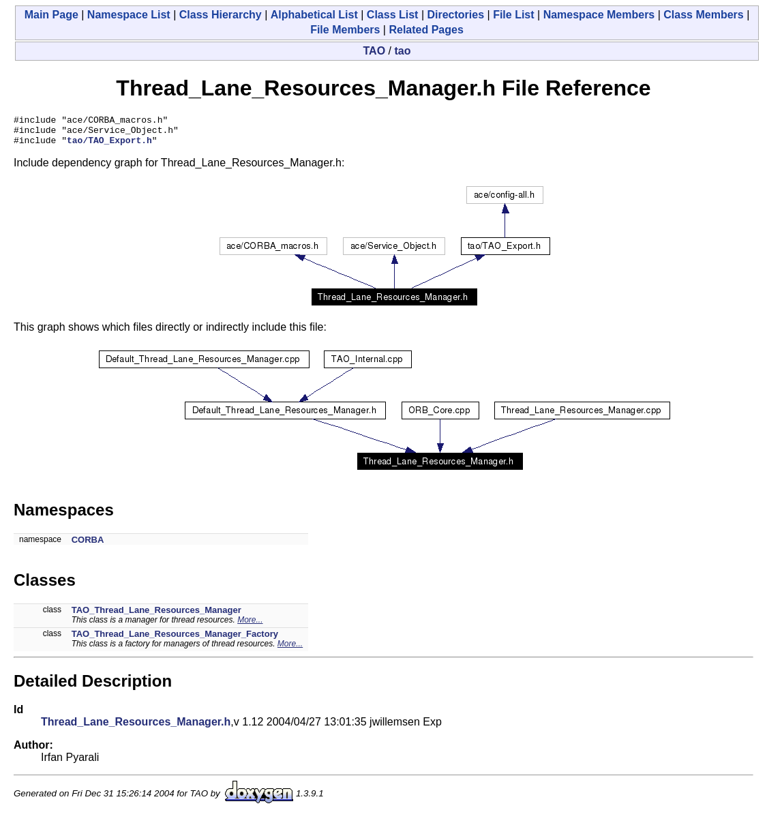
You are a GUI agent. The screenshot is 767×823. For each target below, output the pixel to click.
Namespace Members (599, 14)
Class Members (703, 14)
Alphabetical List (314, 14)
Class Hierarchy (220, 14)
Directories (455, 14)
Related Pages (426, 29)
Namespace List (128, 14)
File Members (345, 29)
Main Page (51, 14)
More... (249, 626)
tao (402, 51)
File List (513, 14)
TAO (374, 51)
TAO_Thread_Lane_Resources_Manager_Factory (175, 640)
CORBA (88, 546)
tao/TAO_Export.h (109, 146)
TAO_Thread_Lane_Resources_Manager (156, 616)
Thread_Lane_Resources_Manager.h (135, 728)
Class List (393, 14)
